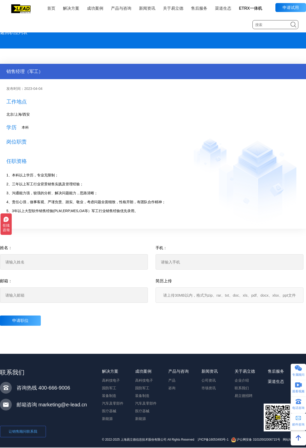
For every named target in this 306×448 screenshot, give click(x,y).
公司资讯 (208, 380)
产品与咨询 (121, 8)
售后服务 (199, 8)
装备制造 (109, 396)
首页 (51, 8)
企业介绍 (242, 380)
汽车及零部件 (112, 403)
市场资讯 (208, 388)
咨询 (171, 388)
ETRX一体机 (250, 8)
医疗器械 (109, 411)
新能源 (107, 419)
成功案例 (95, 8)
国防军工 (109, 388)
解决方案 (71, 8)
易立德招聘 (243, 396)
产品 (171, 380)
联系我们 (242, 388)
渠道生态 (223, 8)
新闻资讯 (147, 8)
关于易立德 (173, 8)
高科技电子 (111, 380)
